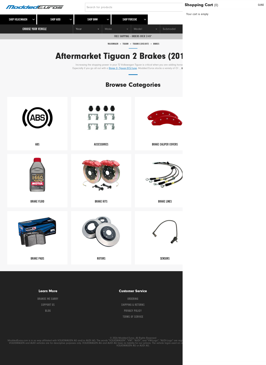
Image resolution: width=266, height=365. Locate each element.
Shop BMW (92, 19)
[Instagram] (227, 300)
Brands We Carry (48, 299)
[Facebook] (209, 300)
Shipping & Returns (133, 305)
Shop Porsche (130, 19)
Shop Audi (55, 19)
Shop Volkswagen (18, 19)
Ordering (132, 299)
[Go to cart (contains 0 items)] (255, 7)
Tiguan (123, 43)
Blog (48, 311)
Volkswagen (109, 43)
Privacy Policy (133, 311)
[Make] (116, 29)
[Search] (201, 7)
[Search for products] (141, 7)
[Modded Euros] (44, 7)
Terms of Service (133, 317)
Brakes (160, 43)
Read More (188, 68)
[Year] (87, 29)
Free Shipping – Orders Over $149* (133, 36)
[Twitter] (215, 300)
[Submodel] (174, 29)
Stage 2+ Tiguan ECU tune (123, 68)
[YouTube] (222, 300)
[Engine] (203, 29)
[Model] (145, 29)
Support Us (48, 305)
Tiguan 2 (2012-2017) (141, 43)
